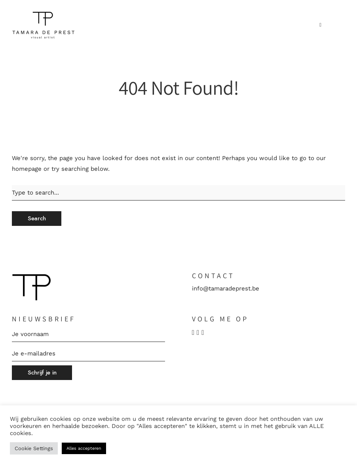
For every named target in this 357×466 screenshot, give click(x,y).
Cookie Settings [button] (34, 448)
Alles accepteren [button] (83, 448)
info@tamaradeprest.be (225, 288)
